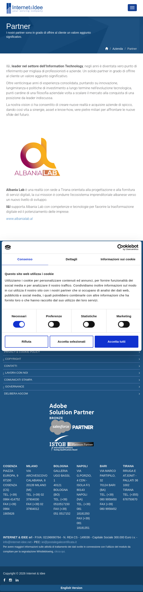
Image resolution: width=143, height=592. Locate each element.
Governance (14, 386)
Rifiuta (26, 341)
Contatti (10, 365)
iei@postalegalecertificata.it (59, 542)
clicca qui (59, 551)
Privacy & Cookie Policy (22, 351)
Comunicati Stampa (18, 379)
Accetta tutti (117, 341)
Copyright (13, 358)
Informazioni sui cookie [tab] (118, 259)
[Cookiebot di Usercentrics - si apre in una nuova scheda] (120, 247)
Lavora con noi (16, 372)
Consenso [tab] (25, 259)
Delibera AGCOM (16, 393)
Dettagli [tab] (71, 259)
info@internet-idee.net (17, 542)
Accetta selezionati (71, 341)
